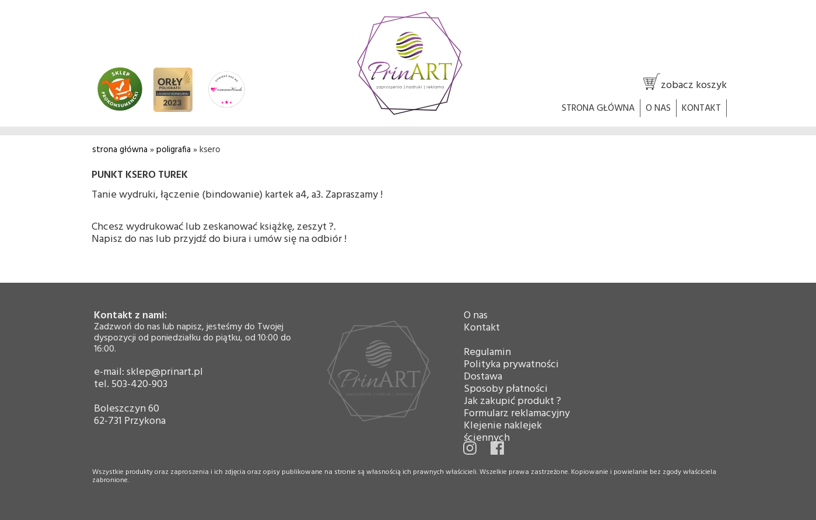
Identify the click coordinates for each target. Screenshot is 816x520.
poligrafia (173, 150)
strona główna (120, 150)
